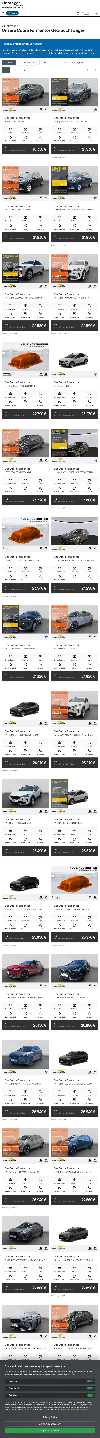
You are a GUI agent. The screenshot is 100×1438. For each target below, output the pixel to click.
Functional (14, 1388)
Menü (12, 13)
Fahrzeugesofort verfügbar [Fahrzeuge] (83, 13)
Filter (8, 62)
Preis (15, 149)
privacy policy (84, 1409)
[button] (53, 62)
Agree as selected (50, 1430)
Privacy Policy (50, 1417)
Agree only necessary (50, 1424)
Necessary (13, 1381)
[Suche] (96, 13)
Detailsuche (28, 62)
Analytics (13, 1395)
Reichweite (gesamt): (57, 157)
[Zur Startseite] (3, 13)
